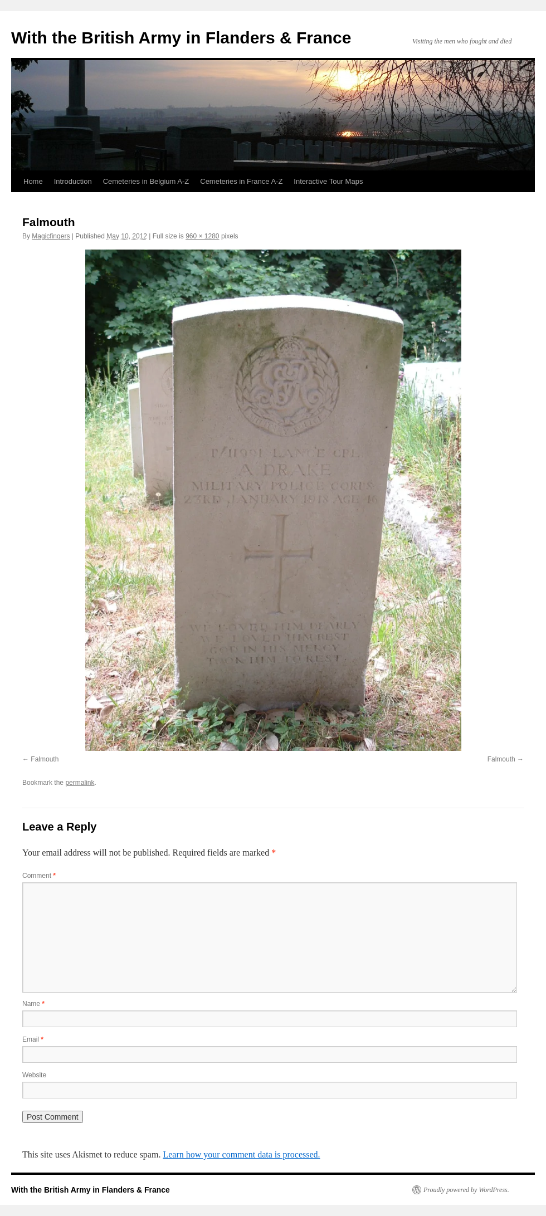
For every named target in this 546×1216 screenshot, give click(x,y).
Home (33, 181)
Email (32, 1039)
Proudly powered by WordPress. (466, 1190)
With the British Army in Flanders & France (181, 37)
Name (33, 1004)
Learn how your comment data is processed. (241, 1154)
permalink (79, 783)
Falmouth (44, 759)
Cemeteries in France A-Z (241, 181)
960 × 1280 (202, 236)
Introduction (73, 181)
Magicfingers (51, 236)
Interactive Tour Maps (328, 181)
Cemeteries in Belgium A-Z (146, 181)
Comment (39, 876)
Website (34, 1075)
